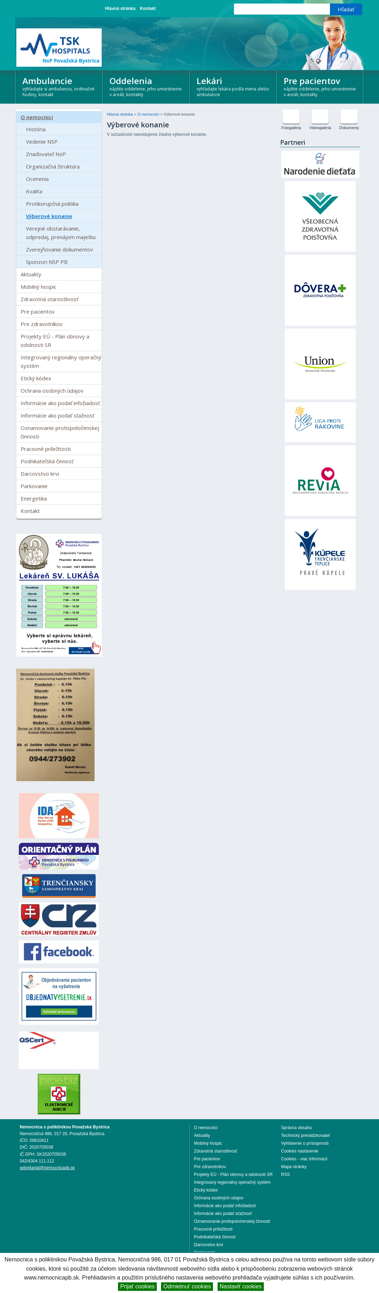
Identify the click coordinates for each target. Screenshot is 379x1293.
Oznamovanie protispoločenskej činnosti (60, 432)
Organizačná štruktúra (53, 166)
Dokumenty (349, 128)
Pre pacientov (321, 86)
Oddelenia (147, 86)
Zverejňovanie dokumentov (59, 249)
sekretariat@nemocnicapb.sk (47, 1167)
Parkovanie (34, 486)
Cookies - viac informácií (304, 1158)
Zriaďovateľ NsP (46, 154)
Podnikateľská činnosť (47, 461)
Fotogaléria (291, 128)
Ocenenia (37, 178)
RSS (285, 1174)
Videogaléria (320, 128)
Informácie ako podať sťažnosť (57, 415)
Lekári (234, 86)
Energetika (34, 498)
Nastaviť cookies (241, 1286)
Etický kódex (36, 378)
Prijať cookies (137, 1286)
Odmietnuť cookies (187, 1286)
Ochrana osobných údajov (52, 390)
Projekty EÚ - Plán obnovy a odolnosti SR (55, 340)
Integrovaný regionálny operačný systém (61, 361)
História (36, 129)
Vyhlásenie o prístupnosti (305, 1143)
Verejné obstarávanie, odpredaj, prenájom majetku (61, 233)
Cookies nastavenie (300, 1151)
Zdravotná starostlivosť (49, 299)
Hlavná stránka (120, 8)
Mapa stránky (294, 1166)
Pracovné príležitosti (46, 448)
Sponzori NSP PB (47, 261)
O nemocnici (37, 117)
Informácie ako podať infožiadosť (60, 403)
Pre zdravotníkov (42, 323)
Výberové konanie (49, 216)
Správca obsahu (296, 1127)
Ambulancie (59, 86)
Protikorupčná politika (52, 203)
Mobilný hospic (39, 286)
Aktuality (31, 274)
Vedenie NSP (42, 141)
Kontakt (148, 8)
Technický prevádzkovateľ (305, 1135)
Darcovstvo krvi (40, 473)
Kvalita (34, 191)
